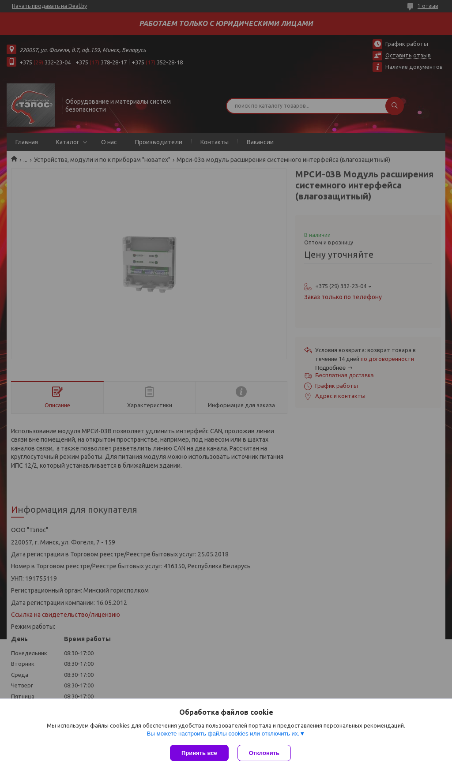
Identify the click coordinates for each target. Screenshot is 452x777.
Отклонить (264, 753)
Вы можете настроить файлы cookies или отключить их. (223, 733)
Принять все (199, 753)
